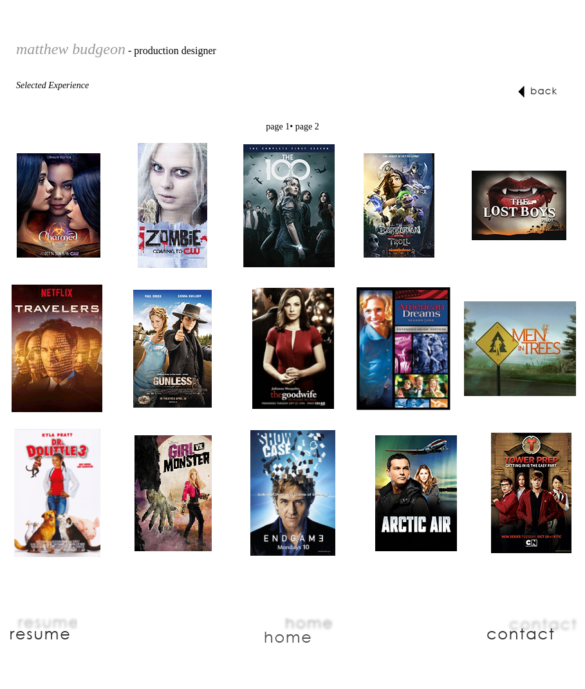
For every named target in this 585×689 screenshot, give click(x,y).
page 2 (307, 126)
